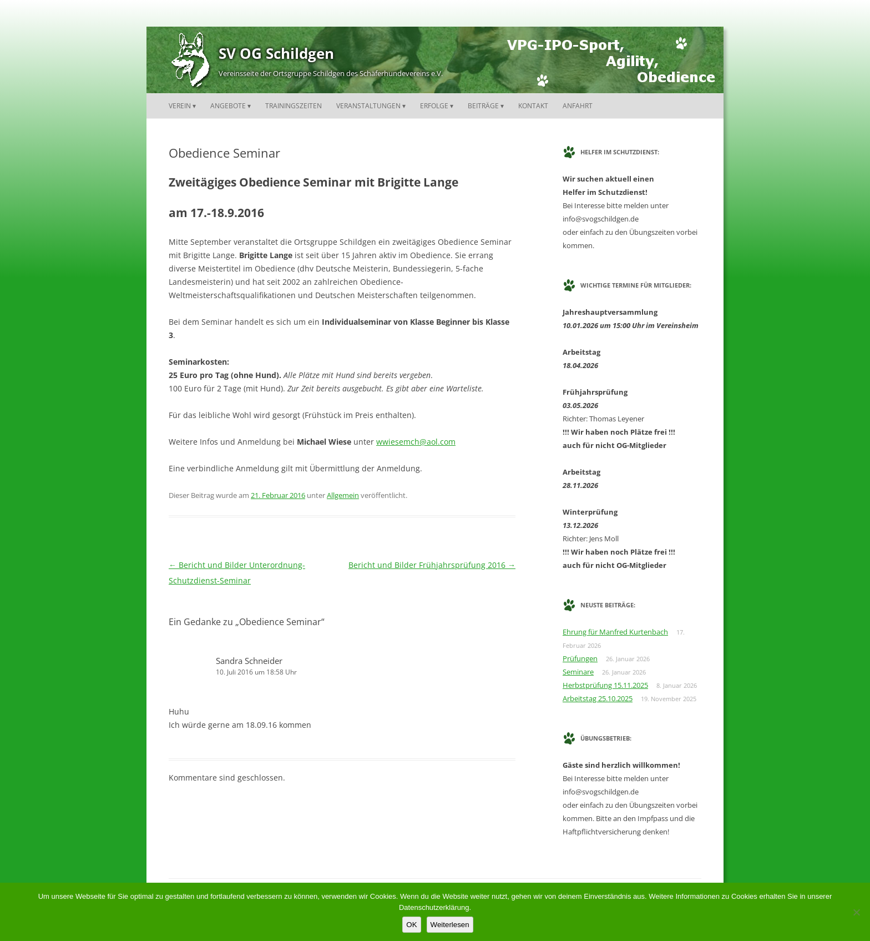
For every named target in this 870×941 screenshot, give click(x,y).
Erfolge (434, 105)
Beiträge (483, 105)
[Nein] (856, 912)
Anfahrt (578, 105)
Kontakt (533, 105)
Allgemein (343, 495)
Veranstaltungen (368, 105)
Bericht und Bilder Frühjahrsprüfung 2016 (431, 565)
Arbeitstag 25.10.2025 (598, 698)
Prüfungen (580, 658)
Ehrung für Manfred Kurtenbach (615, 632)
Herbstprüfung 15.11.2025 (605, 685)
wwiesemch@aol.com (416, 441)
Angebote (228, 105)
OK (411, 924)
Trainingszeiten (293, 105)
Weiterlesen (450, 924)
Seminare (578, 672)
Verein (180, 105)
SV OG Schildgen (276, 53)
